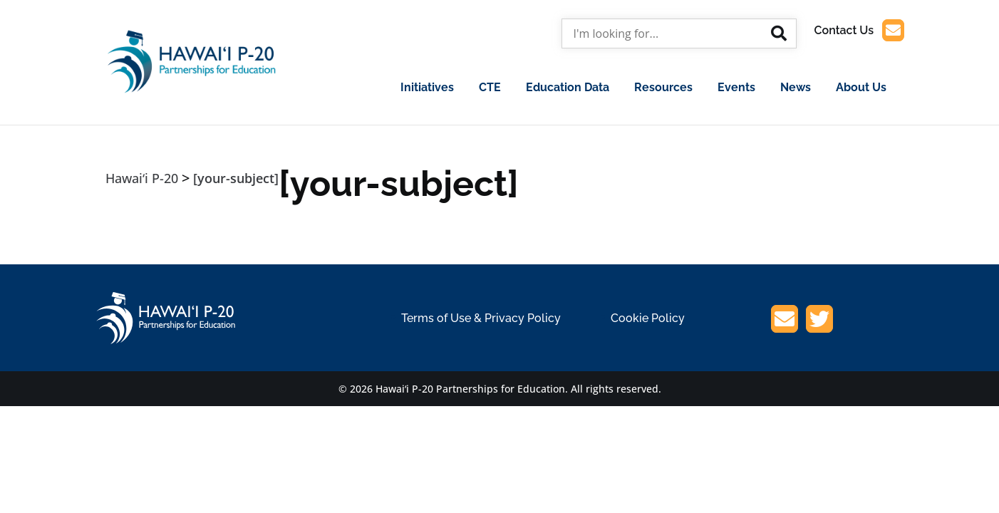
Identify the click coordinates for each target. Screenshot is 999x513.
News (795, 87)
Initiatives (427, 87)
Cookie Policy (648, 318)
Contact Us (859, 30)
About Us (861, 87)
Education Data (567, 87)
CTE (490, 87)
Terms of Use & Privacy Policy (481, 318)
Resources (663, 87)
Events (736, 87)
